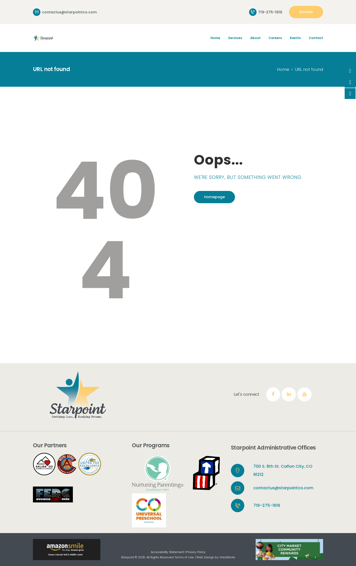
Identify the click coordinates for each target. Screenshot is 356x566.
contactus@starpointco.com (283, 488)
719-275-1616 (266, 505)
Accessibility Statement (167, 552)
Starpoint (127, 557)
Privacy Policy (195, 552)
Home (283, 69)
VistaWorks (227, 557)
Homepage (214, 197)
